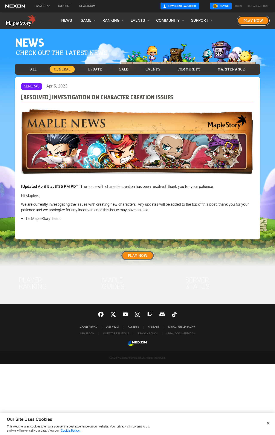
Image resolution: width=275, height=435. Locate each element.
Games (43, 6)
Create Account (259, 6)
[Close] (268, 424)
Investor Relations (116, 333)
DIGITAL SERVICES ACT (181, 327)
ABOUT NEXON (88, 327)
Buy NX (215, 6)
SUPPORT (153, 327)
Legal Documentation (181, 333)
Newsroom (87, 6)
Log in (238, 6)
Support (64, 6)
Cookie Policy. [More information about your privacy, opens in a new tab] (70, 432)
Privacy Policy (147, 333)
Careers (133, 327)
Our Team (112, 327)
